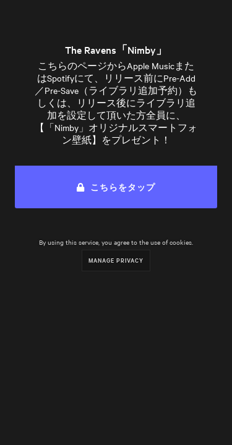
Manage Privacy (116, 260)
